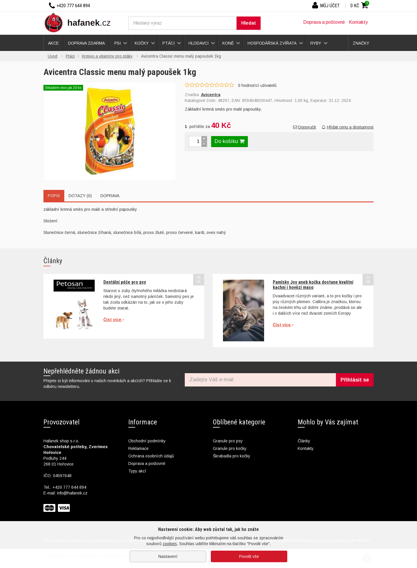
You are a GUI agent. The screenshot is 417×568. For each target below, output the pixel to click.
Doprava (109, 195)
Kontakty (358, 22)
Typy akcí (137, 471)
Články (304, 441)
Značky (361, 43)
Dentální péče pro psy (124, 282)
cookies (170, 543)
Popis (54, 195)
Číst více (113, 319)
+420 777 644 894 (69, 487)
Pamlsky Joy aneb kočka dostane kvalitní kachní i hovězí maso (313, 284)
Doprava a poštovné (324, 22)
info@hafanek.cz (72, 493)
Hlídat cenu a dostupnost (348, 127)
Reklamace (138, 448)
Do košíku (229, 141)
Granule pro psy (228, 441)
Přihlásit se (355, 380)
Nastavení (168, 556)
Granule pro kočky (229, 448)
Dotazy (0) (80, 195)
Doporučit (304, 127)
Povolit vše (249, 556)
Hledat (248, 23)
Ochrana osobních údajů (151, 456)
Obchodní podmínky (147, 441)
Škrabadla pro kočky (231, 456)
